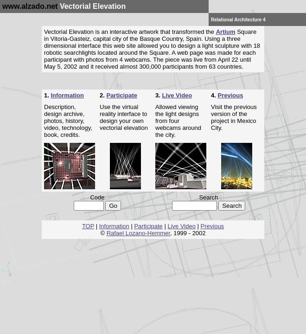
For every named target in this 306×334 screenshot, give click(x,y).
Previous (230, 95)
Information (67, 95)
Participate (121, 95)
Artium (226, 31)
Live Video (177, 95)
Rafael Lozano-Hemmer (138, 233)
